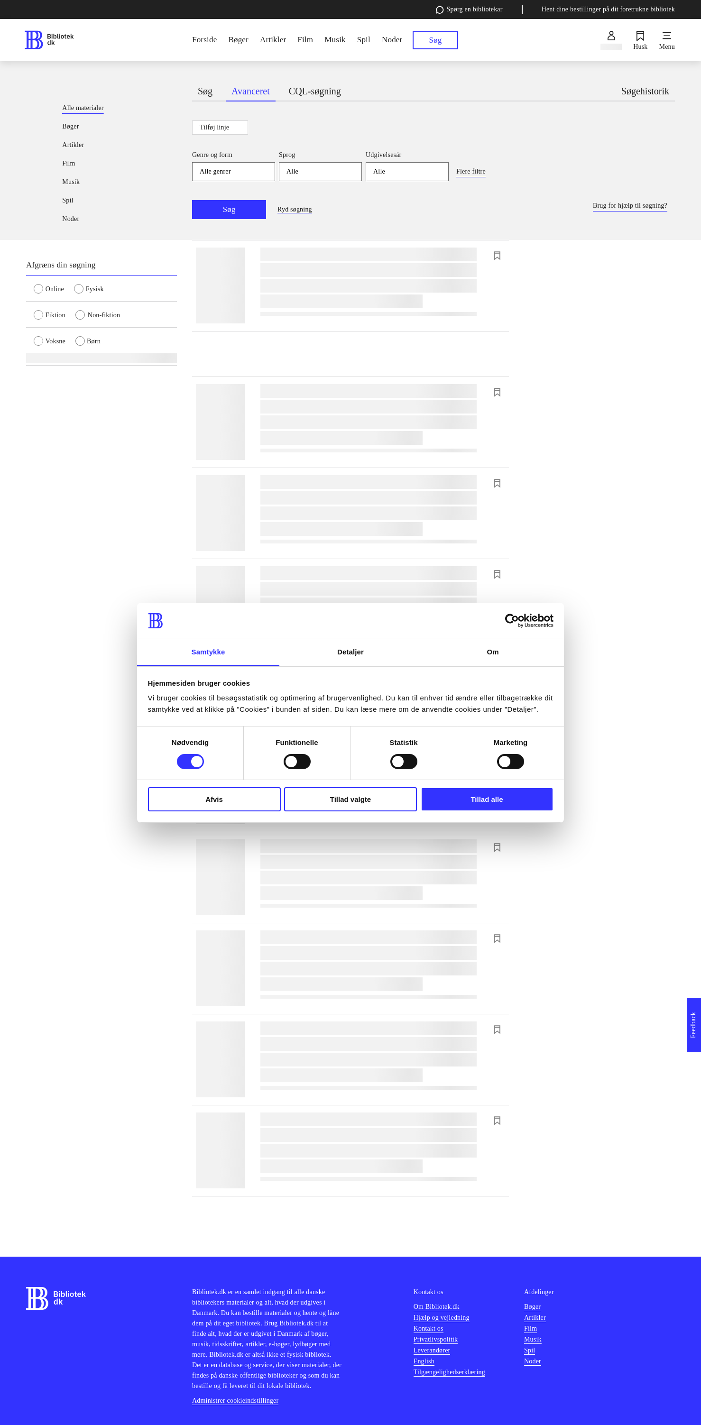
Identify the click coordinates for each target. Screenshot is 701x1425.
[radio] (54, 288)
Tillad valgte (350, 799)
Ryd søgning (294, 209)
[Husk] (640, 40)
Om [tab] (492, 652)
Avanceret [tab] (250, 91)
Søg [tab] (205, 91)
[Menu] (667, 40)
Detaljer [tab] (350, 652)
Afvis (214, 799)
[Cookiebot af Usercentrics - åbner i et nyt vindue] (511, 621)
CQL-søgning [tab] (315, 91)
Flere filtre (471, 171)
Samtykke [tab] (208, 652)
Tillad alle (486, 799)
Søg (229, 209)
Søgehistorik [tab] (645, 91)
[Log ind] (611, 40)
